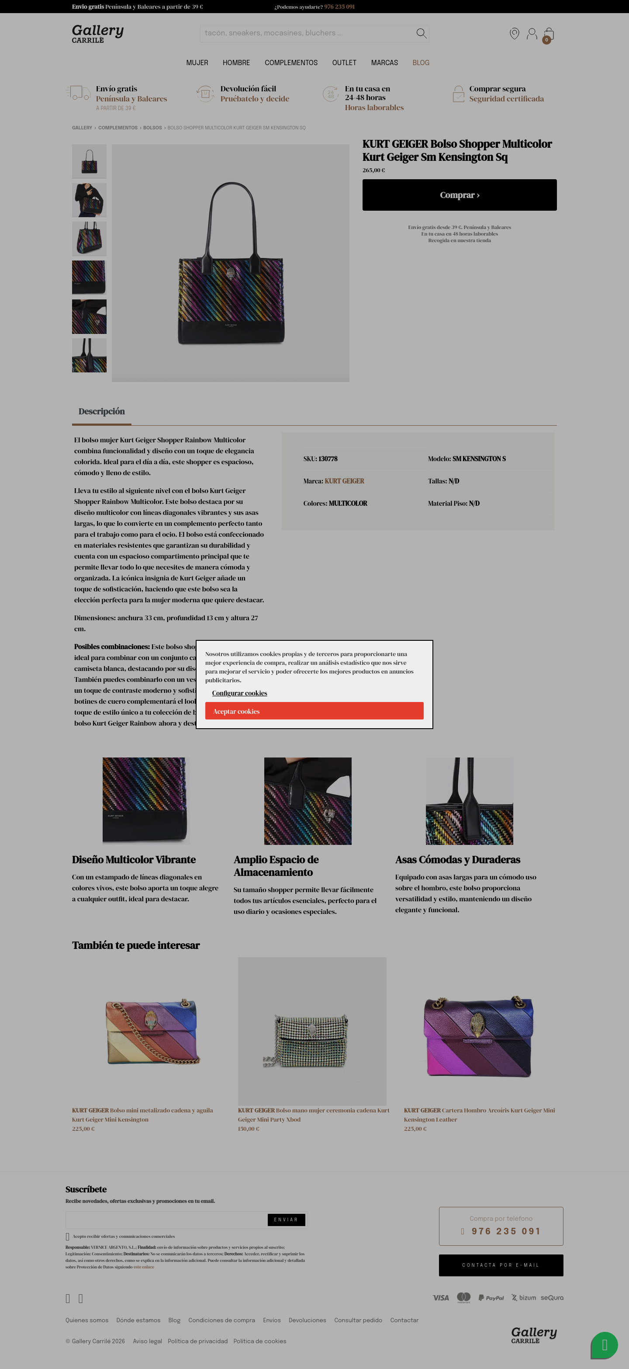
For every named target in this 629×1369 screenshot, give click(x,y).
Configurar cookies (239, 693)
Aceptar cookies (236, 711)
